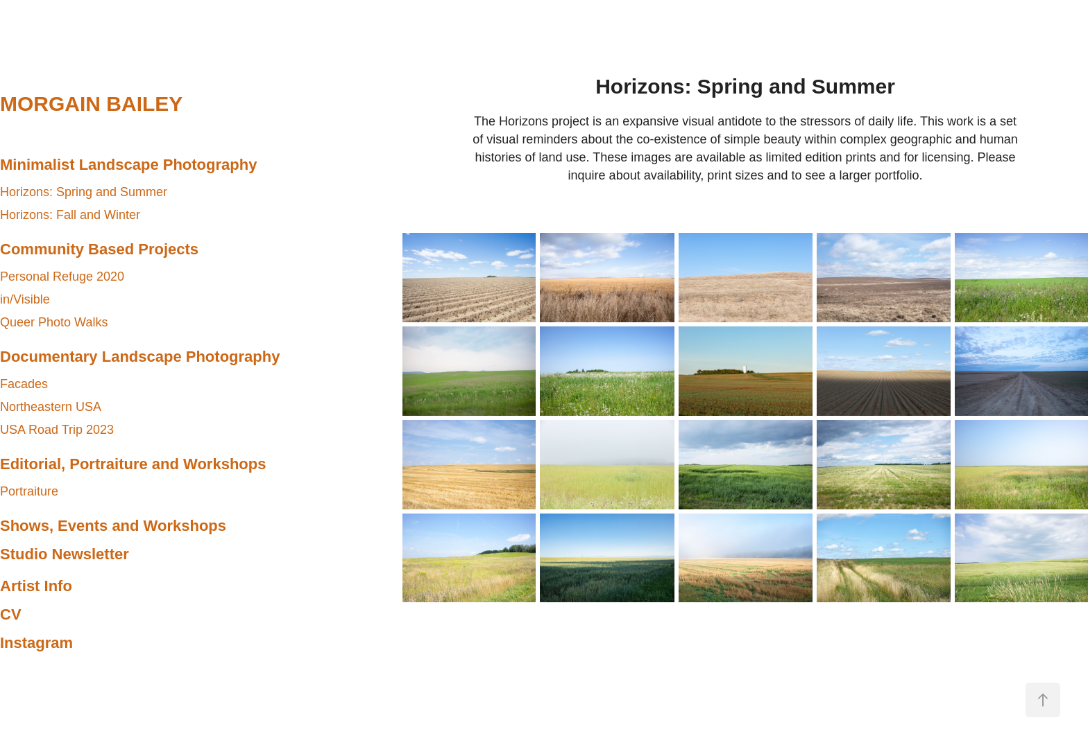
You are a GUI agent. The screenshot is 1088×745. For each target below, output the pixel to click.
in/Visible (25, 299)
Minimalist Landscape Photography (128, 164)
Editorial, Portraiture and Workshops (133, 464)
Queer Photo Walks (54, 322)
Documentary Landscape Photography (140, 356)
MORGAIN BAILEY (91, 103)
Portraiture (29, 491)
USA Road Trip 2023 (57, 430)
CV (11, 614)
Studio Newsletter (64, 554)
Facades (24, 384)
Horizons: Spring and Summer (83, 192)
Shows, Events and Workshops (113, 525)
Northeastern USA (50, 407)
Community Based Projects (99, 249)
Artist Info (36, 586)
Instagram (36, 642)
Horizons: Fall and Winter (70, 215)
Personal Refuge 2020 (62, 276)
